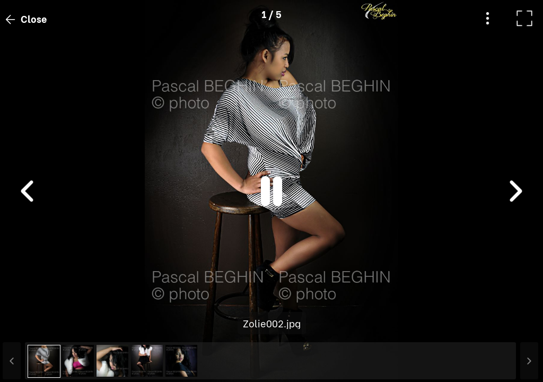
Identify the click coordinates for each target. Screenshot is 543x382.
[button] (28, 327)
